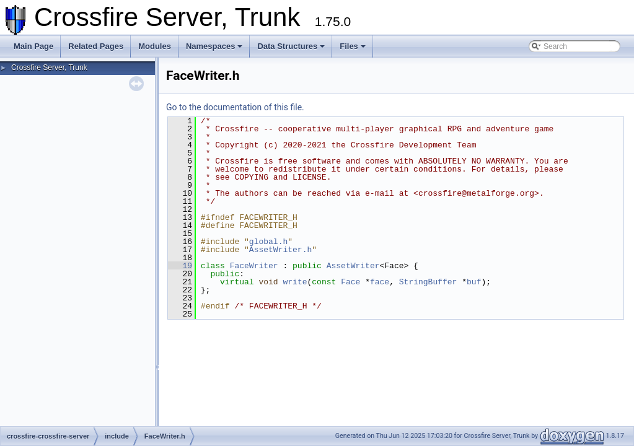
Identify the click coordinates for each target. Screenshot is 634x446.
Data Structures (291, 46)
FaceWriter (254, 265)
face (379, 281)
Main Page (33, 46)
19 (180, 265)
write (295, 281)
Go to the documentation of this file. (235, 107)
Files (353, 46)
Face (350, 281)
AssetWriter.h (280, 249)
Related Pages (95, 46)
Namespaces (214, 46)
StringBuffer (428, 281)
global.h (268, 241)
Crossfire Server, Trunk (49, 67)
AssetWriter (353, 265)
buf (474, 281)
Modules (154, 46)
